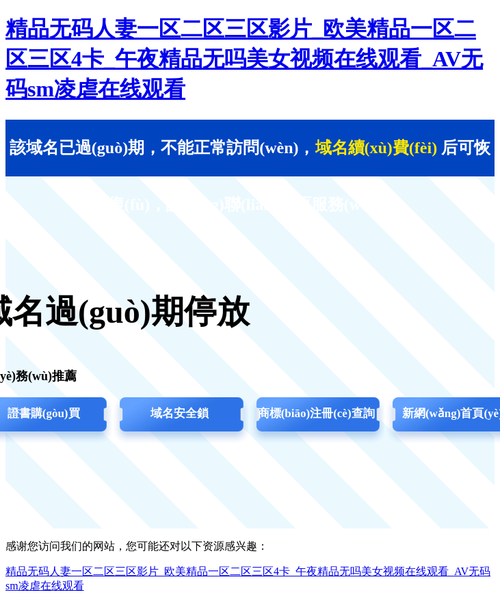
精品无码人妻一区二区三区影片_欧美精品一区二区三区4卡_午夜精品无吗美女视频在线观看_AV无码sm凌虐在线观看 (244, 58)
